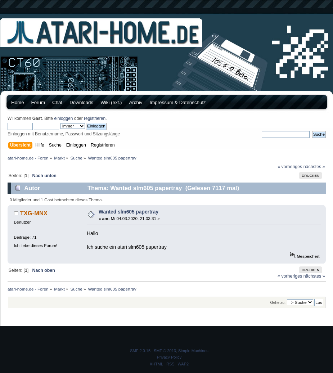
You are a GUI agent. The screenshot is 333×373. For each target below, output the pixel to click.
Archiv (135, 102)
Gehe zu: (277, 302)
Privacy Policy (169, 357)
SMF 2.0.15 (140, 351)
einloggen (63, 118)
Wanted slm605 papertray (128, 212)
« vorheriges (290, 166)
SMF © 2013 (165, 351)
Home (17, 102)
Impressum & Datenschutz (177, 102)
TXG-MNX (34, 213)
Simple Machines (193, 351)
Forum (38, 102)
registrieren (94, 118)
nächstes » (314, 166)
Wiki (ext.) (111, 102)
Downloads (81, 102)
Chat (57, 102)
